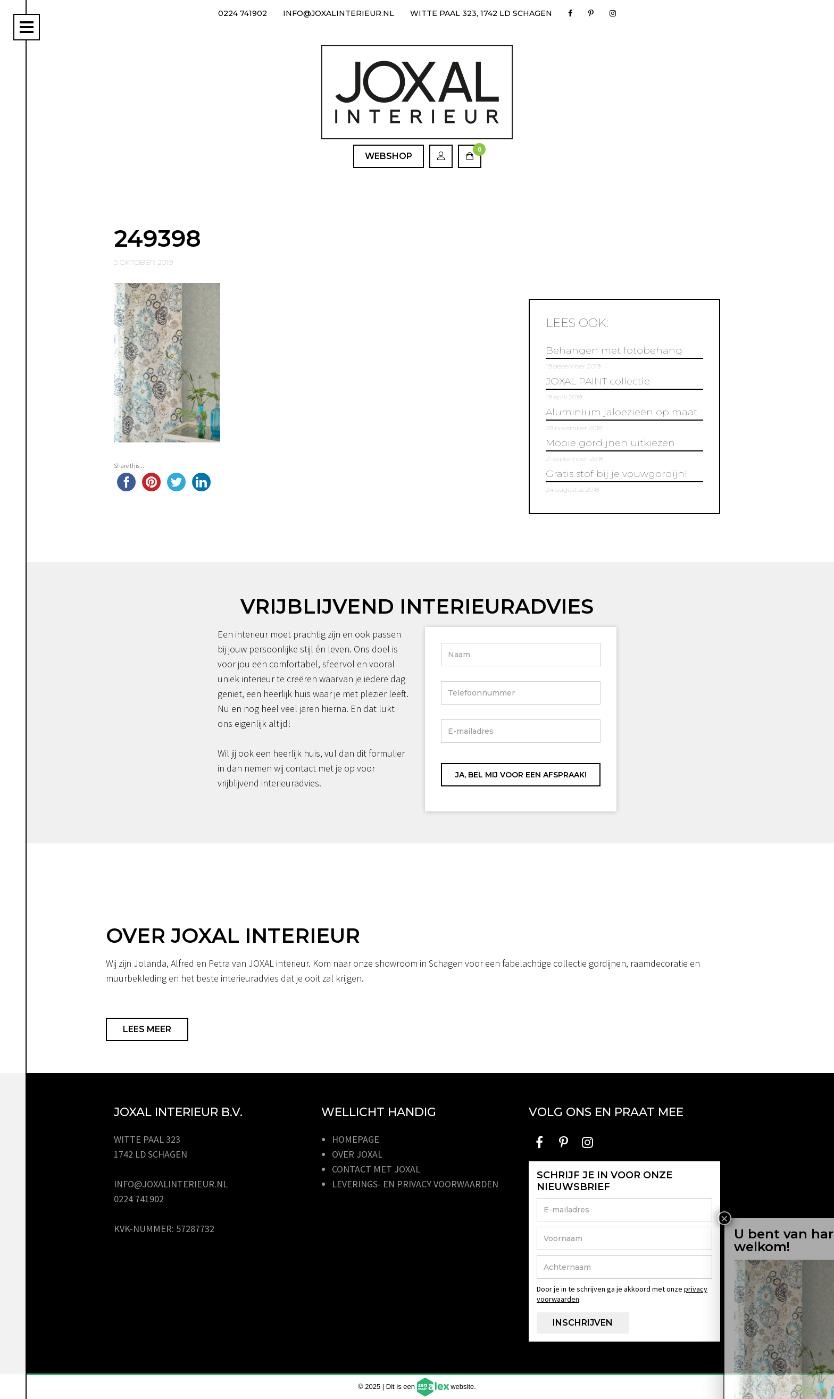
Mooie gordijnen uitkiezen (610, 443)
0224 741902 (242, 13)
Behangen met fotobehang (614, 350)
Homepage (355, 1139)
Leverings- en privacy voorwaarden (415, 1184)
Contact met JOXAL (376, 1169)
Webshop (388, 156)
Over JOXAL (357, 1154)
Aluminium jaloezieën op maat (621, 412)
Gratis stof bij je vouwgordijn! (616, 474)
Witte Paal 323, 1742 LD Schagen (481, 13)
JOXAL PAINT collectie (598, 381)
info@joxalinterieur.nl (338, 13)
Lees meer (147, 1029)
